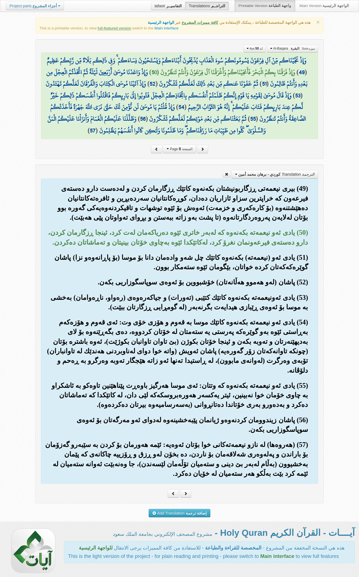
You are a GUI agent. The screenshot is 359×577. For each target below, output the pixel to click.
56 (143, 119)
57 (92, 130)
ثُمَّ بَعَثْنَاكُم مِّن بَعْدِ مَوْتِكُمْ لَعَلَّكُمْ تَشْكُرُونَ (197, 119)
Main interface (166, 28)
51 (264, 84)
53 (297, 95)
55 (253, 119)
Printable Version (265, 6)
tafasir (168, 6)
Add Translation (179, 513)
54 (181, 107)
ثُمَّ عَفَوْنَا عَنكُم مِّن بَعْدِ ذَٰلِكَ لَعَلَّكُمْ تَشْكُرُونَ (208, 84)
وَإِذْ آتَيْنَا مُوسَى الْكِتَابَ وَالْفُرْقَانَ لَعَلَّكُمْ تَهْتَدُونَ (96, 84)
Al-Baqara (292, 48)
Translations (207, 6)
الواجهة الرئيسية (161, 22)
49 (302, 72)
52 (152, 84)
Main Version (324, 6)
